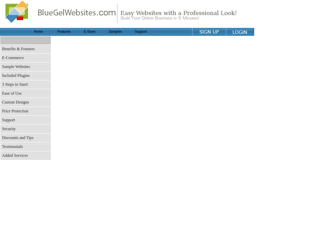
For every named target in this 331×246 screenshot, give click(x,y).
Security (9, 128)
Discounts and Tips (17, 137)
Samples (115, 31)
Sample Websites (16, 66)
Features (64, 31)
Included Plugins (16, 75)
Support (141, 31)
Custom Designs (15, 102)
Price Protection (15, 111)
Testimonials (12, 146)
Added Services (15, 155)
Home (38, 31)
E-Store (90, 31)
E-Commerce (13, 57)
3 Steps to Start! (15, 84)
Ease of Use (11, 93)
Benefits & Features (18, 48)
